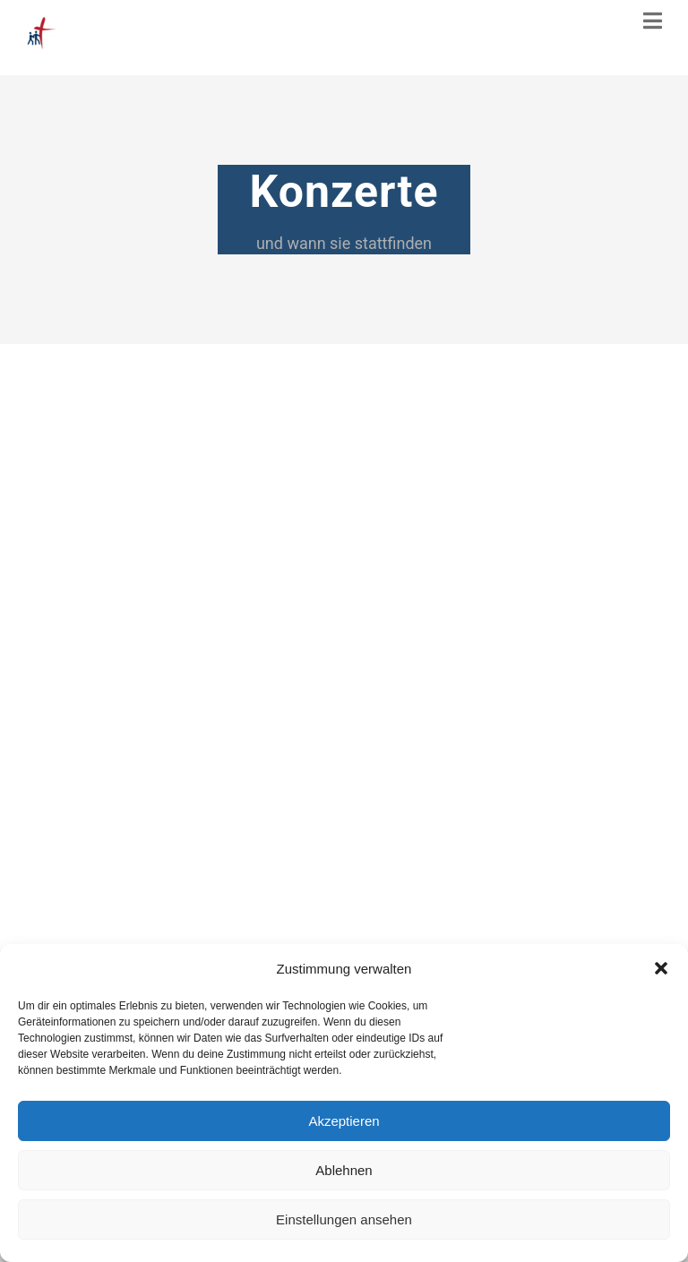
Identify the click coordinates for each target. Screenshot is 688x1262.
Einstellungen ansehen (344, 1219)
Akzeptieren (343, 1121)
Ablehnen (343, 1170)
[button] (661, 968)
